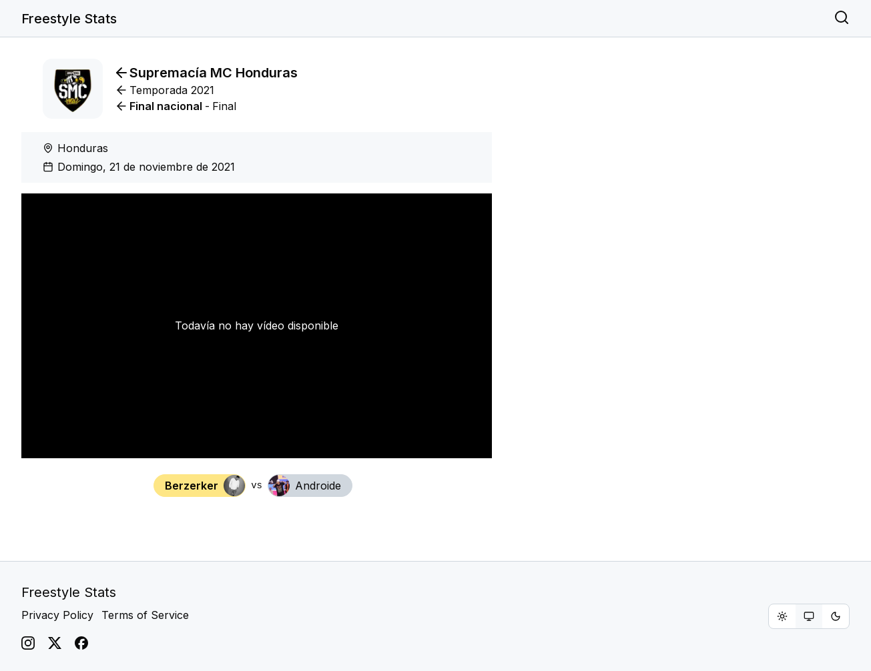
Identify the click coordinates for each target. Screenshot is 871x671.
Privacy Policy (57, 615)
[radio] (782, 616)
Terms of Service (145, 615)
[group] (809, 616)
